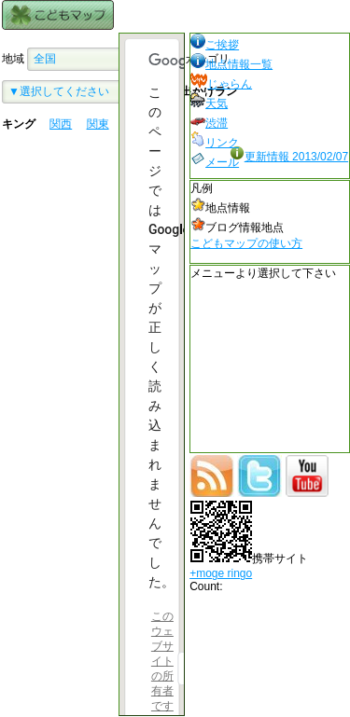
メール (214, 162)
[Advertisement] (58, 312)
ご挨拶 (214, 44)
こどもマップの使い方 (246, 243)
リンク (214, 142)
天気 (209, 103)
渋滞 (209, 123)
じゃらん (221, 83)
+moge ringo (220, 573)
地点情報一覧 (231, 64)
